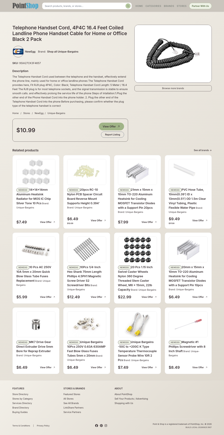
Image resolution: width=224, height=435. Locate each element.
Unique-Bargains (56, 113)
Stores (182, 6)
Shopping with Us (124, 403)
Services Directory (22, 403)
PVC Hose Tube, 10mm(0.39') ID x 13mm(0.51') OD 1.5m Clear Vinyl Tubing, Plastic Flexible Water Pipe (187, 198)
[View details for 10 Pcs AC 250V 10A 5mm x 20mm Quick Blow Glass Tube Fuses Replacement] (35, 249)
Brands (169, 6)
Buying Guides (20, 412)
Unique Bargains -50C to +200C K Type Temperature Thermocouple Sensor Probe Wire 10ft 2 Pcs (137, 351)
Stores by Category (22, 398)
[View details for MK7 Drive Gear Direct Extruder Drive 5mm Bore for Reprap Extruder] (35, 324)
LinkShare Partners (74, 407)
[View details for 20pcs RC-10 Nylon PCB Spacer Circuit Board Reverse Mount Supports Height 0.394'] (86, 172)
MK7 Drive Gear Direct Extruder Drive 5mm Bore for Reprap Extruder (34, 346)
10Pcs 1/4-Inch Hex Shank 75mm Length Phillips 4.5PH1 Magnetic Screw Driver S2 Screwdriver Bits (84, 276)
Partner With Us (200, 6)
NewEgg (39, 113)
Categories (153, 6)
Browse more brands (173, 88)
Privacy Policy (43, 425)
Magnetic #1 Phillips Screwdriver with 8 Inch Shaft (187, 346)
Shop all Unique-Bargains (62, 51)
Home (139, 6)
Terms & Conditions (21, 425)
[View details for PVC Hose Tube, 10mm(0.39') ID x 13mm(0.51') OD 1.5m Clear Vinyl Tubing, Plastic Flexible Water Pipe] (188, 172)
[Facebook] (96, 426)
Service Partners (72, 412)
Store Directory (20, 394)
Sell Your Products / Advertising (131, 398)
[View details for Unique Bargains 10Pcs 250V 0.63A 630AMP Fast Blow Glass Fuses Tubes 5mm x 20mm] (86, 324)
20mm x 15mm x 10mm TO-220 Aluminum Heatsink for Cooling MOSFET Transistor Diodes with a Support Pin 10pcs (187, 276)
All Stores (69, 398)
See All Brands (71, 403)
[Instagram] (106, 426)
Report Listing (112, 134)
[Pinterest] (101, 426)
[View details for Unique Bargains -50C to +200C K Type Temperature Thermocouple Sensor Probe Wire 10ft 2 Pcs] (137, 324)
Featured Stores (72, 394)
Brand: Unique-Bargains (79, 207)
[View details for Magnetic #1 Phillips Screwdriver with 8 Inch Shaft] (188, 324)
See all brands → (203, 150)
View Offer (111, 126)
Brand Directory (20, 407)
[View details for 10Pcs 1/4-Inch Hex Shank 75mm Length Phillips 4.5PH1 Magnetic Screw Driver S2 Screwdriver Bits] (86, 249)
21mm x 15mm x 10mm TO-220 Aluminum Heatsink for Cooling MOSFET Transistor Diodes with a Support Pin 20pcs (136, 198)
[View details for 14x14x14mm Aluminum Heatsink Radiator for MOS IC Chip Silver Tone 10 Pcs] (35, 172)
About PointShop (123, 394)
